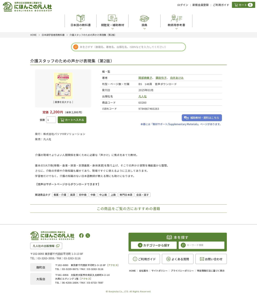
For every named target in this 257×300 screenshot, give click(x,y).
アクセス (113, 265)
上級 (113, 194)
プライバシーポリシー (182, 270)
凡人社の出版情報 (44, 246)
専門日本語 (126, 194)
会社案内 (143, 270)
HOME (132, 270)
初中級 (83, 194)
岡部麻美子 (145, 78)
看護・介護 (60, 194)
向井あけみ (177, 78)
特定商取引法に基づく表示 (211, 270)
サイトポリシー (159, 270)
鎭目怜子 (161, 78)
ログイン (182, 5)
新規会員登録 (200, 5)
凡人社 (142, 96)
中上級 (103, 194)
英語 (72, 194)
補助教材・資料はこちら (204, 118)
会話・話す (142, 194)
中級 (93, 194)
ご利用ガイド (221, 5)
